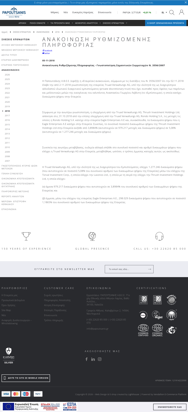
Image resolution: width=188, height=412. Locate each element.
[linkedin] (93, 359)
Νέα (4, 315)
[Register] (149, 269)
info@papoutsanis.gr (98, 328)
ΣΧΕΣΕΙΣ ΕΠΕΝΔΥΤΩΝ (16, 39)
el (163, 12)
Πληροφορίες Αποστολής (57, 300)
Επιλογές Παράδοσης (55, 310)
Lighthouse (133, 394)
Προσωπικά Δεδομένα (13, 300)
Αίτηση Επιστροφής (54, 305)
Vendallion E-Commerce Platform (170, 394)
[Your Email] (126, 269)
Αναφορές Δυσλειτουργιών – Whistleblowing (17, 322)
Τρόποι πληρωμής (53, 320)
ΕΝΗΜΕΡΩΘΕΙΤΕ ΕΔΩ (170, 407)
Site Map (6, 310)
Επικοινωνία (50, 315)
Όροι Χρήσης (9, 305)
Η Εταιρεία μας (10, 295)
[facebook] (86, 359)
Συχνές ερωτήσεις (53, 295)
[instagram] (99, 359)
